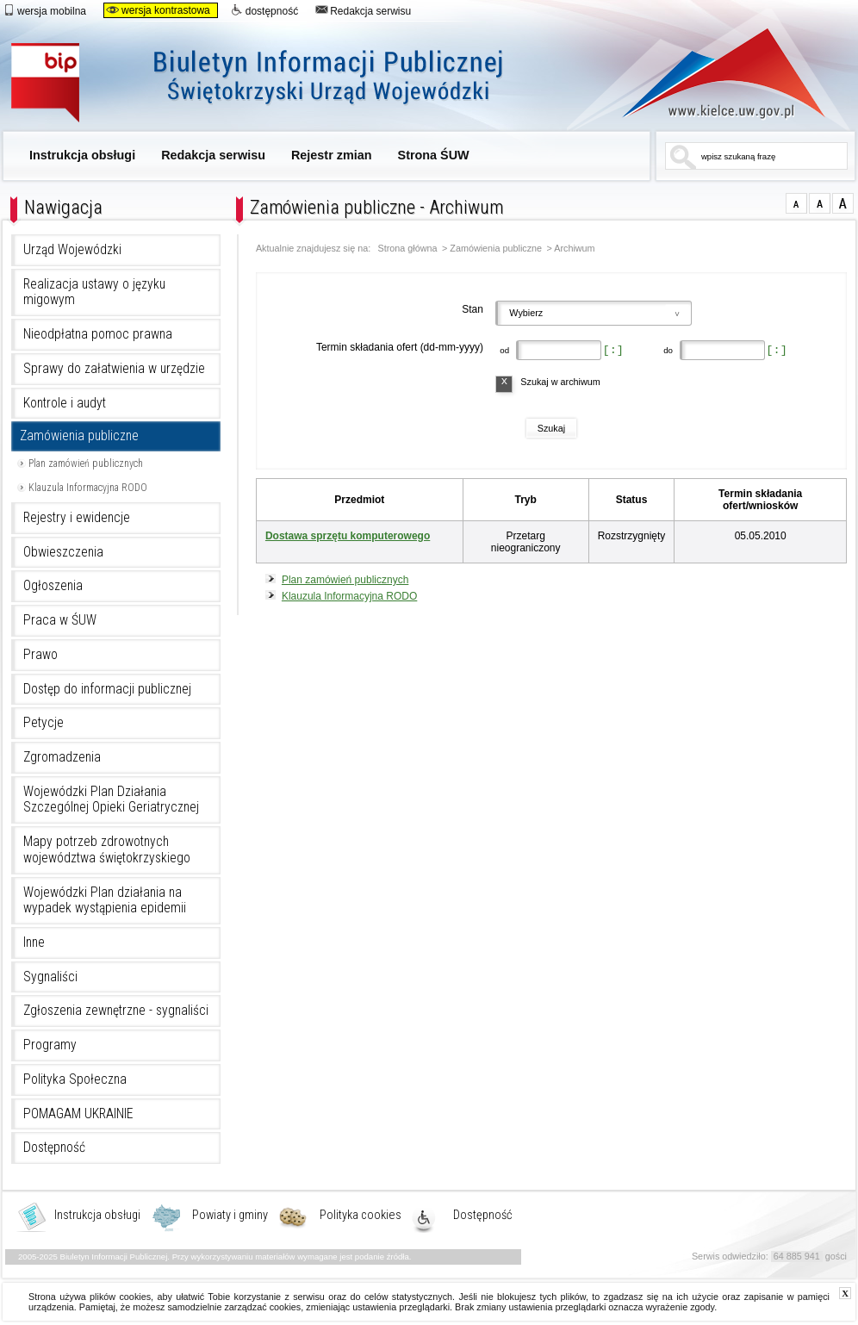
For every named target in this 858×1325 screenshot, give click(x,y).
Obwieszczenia (63, 552)
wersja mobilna (44, 10)
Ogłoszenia (53, 586)
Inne (34, 942)
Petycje (43, 723)
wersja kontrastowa (158, 10)
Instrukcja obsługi (82, 155)
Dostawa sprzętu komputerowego (347, 536)
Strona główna (408, 248)
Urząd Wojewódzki (72, 250)
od (503, 350)
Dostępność (54, 1147)
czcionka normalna (796, 203)
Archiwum (574, 248)
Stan (472, 309)
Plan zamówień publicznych (85, 463)
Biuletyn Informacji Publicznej (276, 84)
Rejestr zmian (331, 155)
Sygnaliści (50, 977)
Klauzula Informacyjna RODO (87, 488)
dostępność (264, 10)
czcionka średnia (819, 203)
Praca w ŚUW (59, 620)
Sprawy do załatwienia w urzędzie (114, 368)
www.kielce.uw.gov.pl (711, 73)
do (667, 350)
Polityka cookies (360, 1216)
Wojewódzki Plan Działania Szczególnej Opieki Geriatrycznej (111, 800)
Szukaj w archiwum (560, 381)
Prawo (40, 654)
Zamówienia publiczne (79, 436)
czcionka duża (843, 203)
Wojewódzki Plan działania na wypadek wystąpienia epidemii (104, 901)
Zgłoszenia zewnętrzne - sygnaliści (115, 1010)
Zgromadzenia (62, 757)
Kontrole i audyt (64, 403)
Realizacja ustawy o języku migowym (94, 292)
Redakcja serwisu (363, 10)
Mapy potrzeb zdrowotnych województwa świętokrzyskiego (106, 850)
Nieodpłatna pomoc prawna (97, 334)
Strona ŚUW (433, 155)
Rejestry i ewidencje (76, 518)
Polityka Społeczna (75, 1079)
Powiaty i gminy (230, 1216)
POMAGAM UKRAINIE (78, 1114)
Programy (50, 1045)
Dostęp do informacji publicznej (107, 689)
